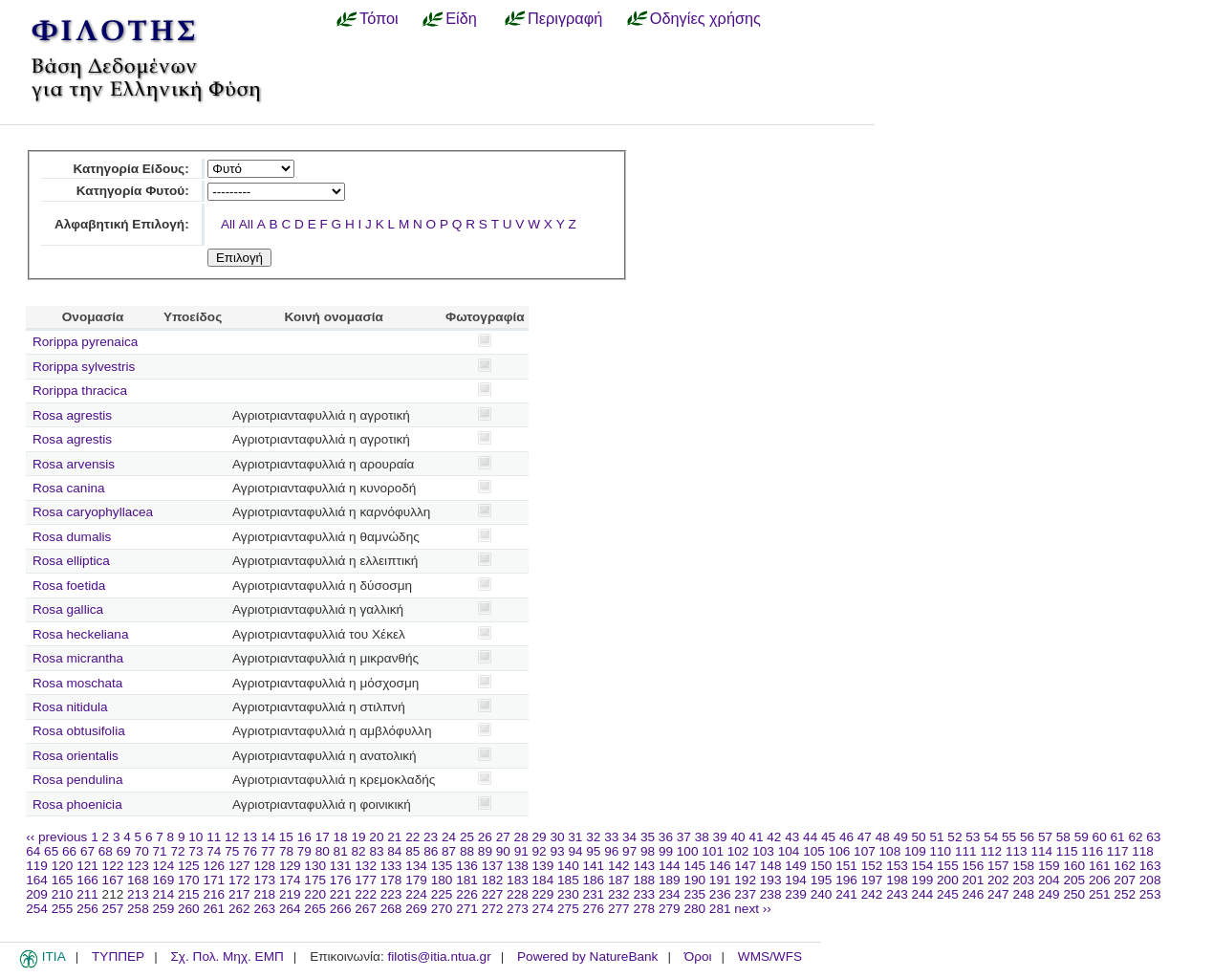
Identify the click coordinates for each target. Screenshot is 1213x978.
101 (713, 851)
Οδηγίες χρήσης (705, 18)
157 (998, 865)
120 (63, 865)
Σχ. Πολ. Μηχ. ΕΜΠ (226, 956)
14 (268, 837)
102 (738, 851)
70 (142, 851)
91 (521, 851)
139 (543, 865)
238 (771, 894)
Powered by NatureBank (587, 956)
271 (467, 909)
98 (647, 851)
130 (315, 865)
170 (189, 880)
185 (568, 880)
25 (467, 837)
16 (304, 837)
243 (897, 894)
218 (264, 894)
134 (416, 865)
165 (63, 880)
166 (87, 880)
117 (1118, 851)
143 (644, 865)
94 (575, 851)
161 (1100, 865)
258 (138, 909)
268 (391, 909)
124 (164, 865)
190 (694, 880)
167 (113, 880)
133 (391, 865)
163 (1150, 865)
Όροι (698, 956)
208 (1150, 880)
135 (442, 865)
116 (1092, 851)
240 (822, 894)
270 (442, 909)
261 (214, 909)
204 (1049, 880)
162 (1125, 865)
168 (138, 880)
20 (376, 837)
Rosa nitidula (70, 707)
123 (138, 865)
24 (449, 837)
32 (593, 837)
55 (1009, 837)
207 (1125, 880)
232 (619, 894)
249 (1049, 894)
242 (872, 894)
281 (720, 909)
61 (1118, 837)
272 (493, 909)
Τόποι (379, 18)
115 (1067, 851)
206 (1100, 880)
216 (214, 894)
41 (755, 837)
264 (290, 909)
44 (810, 837)
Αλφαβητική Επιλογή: (121, 224)
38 (702, 837)
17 (322, 837)
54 (991, 837)
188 (644, 880)
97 (629, 851)
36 (666, 837)
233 (644, 894)
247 (998, 894)
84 (394, 851)
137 (493, 865)
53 (972, 837)
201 (974, 880)
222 (366, 894)
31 (575, 837)
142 (619, 865)
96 (611, 851)
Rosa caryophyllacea (92, 512)
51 (936, 837)
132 (366, 865)
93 (557, 851)
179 (416, 880)
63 (1153, 837)
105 (814, 851)
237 (745, 894)
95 (593, 851)
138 (518, 865)
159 (1049, 865)
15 (286, 837)
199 (923, 880)
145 (694, 865)
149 (796, 865)
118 (1143, 851)
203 (1023, 880)
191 (720, 880)
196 (846, 880)
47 (864, 837)
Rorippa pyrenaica (85, 342)
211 (87, 894)
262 (239, 909)
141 (594, 865)
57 (1045, 837)
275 (568, 909)
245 (948, 894)
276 (594, 909)
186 (594, 880)
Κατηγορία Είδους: (130, 169)
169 (164, 880)
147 (745, 865)
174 (290, 880)
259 (164, 909)
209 (37, 894)
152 (872, 865)
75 (232, 851)
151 (846, 865)
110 (941, 851)
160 (1074, 865)
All (228, 224)
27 (503, 837)
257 (113, 909)
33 (611, 837)
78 (286, 851)
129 (290, 865)
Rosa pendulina (77, 779)
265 (315, 909)
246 (974, 894)
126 (214, 865)
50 (919, 837)
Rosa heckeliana (80, 634)
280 (694, 909)
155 (948, 865)
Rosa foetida (68, 585)
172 (239, 880)
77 (268, 851)
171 (214, 880)
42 (774, 837)
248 (1023, 894)
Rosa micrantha (77, 658)
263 (264, 909)
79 (304, 851)
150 (822, 865)
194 (796, 880)
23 (430, 837)
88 (467, 851)
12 (232, 837)
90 (503, 851)
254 (37, 909)
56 (1027, 837)
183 (518, 880)
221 (341, 894)
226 (467, 894)
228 (518, 894)
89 (485, 851)
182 (493, 880)
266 (341, 909)
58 (1063, 837)
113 (1017, 851)
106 (840, 851)
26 (485, 837)
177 (366, 880)
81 (341, 851)
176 (341, 880)
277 (619, 909)
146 (720, 865)
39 (720, 837)
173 (264, 880)
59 (1081, 837)
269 (416, 909)
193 (771, 880)
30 (557, 837)
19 (358, 837)
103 (763, 851)
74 (213, 851)
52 (954, 837)
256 (87, 909)
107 (865, 851)
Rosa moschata (77, 683)
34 (629, 837)
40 (737, 837)
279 (670, 909)
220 (315, 894)
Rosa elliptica (71, 561)
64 (33, 851)
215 (189, 894)
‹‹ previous (56, 837)
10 (195, 837)
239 (796, 894)
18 (341, 837)
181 (467, 880)
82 (359, 851)
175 (315, 880)
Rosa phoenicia (77, 804)
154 (923, 865)
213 (138, 894)
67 (87, 851)
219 (290, 894)
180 (442, 880)
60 (1100, 837)
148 (771, 865)
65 (51, 851)
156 (974, 865)
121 (87, 865)
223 (391, 894)
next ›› (752, 909)
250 (1074, 894)
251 (1100, 894)
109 (915, 851)
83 (376, 851)
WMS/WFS (770, 956)
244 (923, 894)
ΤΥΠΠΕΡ (118, 956)
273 (518, 909)
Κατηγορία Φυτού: (132, 191)
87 (449, 851)
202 (998, 880)
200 (948, 880)
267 (366, 909)
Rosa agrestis (72, 415)
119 (37, 865)
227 (493, 894)
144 (670, 865)
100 (688, 851)
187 (619, 880)
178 (391, 880)
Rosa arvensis (73, 464)
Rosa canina (68, 488)
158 (1023, 865)
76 (250, 851)
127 (239, 865)
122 (113, 865)
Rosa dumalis (71, 537)
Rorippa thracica (79, 390)
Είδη (461, 18)
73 (195, 851)
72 (177, 851)
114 (1041, 851)
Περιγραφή (565, 18)
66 (69, 851)
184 (543, 880)
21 (394, 837)
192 (745, 880)
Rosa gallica (67, 609)
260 (189, 909)
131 (341, 865)
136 (467, 865)
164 (37, 880)
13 (250, 837)
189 (670, 880)
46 (846, 837)
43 (792, 837)
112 (991, 851)
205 (1074, 880)
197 (872, 880)
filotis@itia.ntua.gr (438, 956)
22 (412, 837)
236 (720, 894)
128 (264, 865)
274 (543, 909)
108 (890, 851)
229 (543, 894)
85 (412, 851)
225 (442, 894)
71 (160, 851)
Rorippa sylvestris (83, 366)
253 (1150, 894)
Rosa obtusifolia (78, 731)
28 (521, 837)
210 (63, 894)
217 (239, 894)
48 (883, 837)
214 (164, 894)
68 (105, 851)
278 (644, 909)
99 (666, 851)
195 (822, 880)
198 (897, 880)
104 (789, 851)
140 (568, 865)
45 (828, 837)
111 (966, 851)
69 (124, 851)
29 (539, 837)
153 (897, 865)
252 (1125, 894)
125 (189, 865)
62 (1135, 837)
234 (670, 894)
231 (594, 894)
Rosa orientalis (75, 756)
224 (416, 894)
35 (647, 837)
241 (846, 894)
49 (901, 837)
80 (322, 851)
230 (568, 894)
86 (430, 851)
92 (539, 851)
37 (684, 837)
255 (63, 909)
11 (213, 837)
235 (694, 894)
